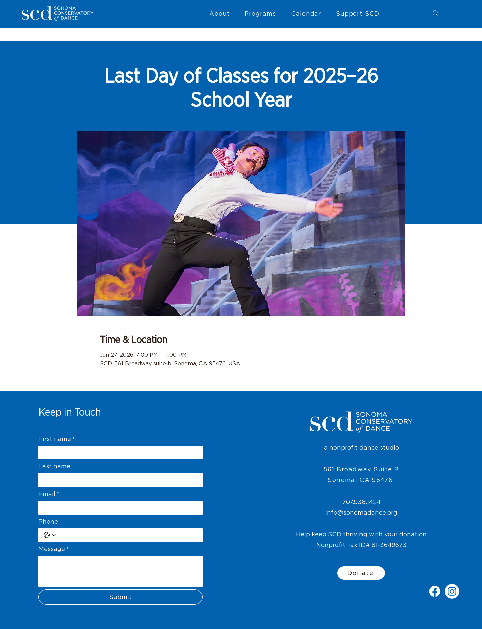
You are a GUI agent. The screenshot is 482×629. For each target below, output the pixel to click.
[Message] (120, 571)
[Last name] (118, 480)
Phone (48, 521)
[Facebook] (434, 591)
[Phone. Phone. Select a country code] (50, 535)
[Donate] (361, 573)
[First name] (118, 452)
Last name (54, 466)
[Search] (436, 13)
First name (56, 439)
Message (53, 549)
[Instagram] (452, 591)
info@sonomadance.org (361, 512)
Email (48, 494)
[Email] (118, 508)
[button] (219, 13)
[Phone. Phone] (127, 535)
